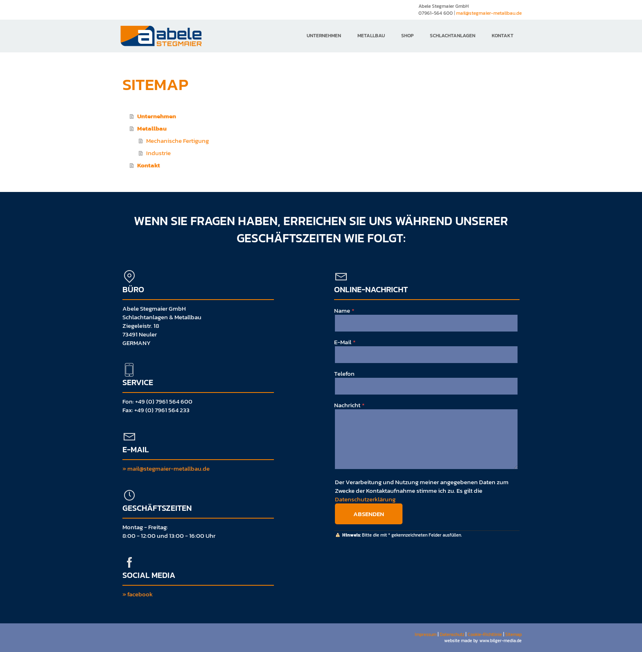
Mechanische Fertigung (177, 140)
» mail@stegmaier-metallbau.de (166, 468)
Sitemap (513, 634)
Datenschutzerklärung (365, 499)
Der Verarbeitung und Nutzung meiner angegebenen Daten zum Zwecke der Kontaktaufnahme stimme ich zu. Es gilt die (422, 490)
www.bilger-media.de (500, 640)
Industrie (158, 153)
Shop (407, 35)
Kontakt (502, 35)
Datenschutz (452, 634)
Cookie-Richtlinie (485, 634)
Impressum (425, 634)
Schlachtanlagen (452, 35)
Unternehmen (324, 35)
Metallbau (371, 35)
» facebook (137, 594)
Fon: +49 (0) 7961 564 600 (157, 401)
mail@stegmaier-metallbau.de (489, 13)
